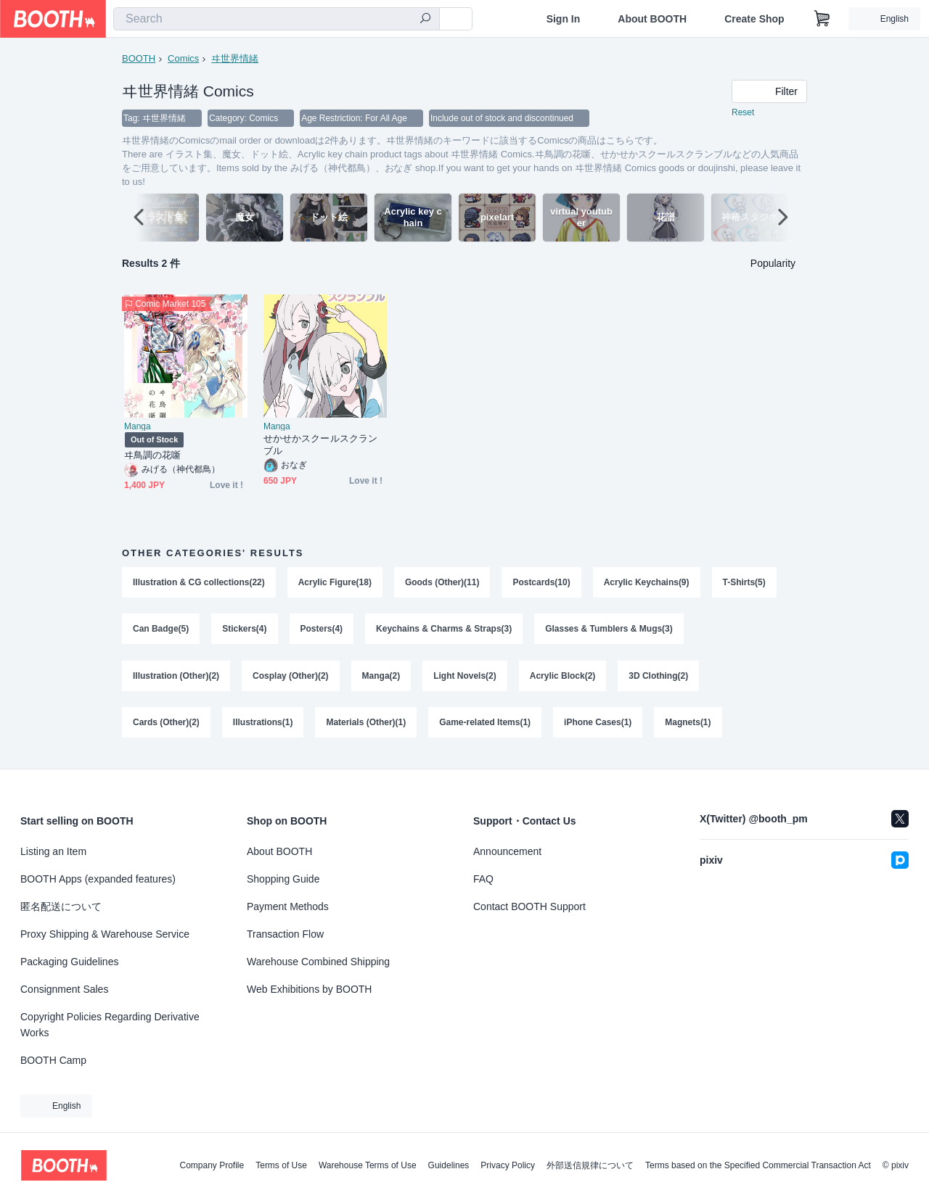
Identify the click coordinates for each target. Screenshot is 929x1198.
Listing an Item (53, 851)
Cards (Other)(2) (166, 727)
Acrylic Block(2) (563, 679)
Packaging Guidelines (69, 961)
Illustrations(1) (263, 727)
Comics (183, 58)
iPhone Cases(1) (598, 727)
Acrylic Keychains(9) (646, 583)
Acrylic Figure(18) (335, 583)
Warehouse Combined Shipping (318, 961)
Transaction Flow (285, 934)
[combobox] (276, 18)
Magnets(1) (688, 727)
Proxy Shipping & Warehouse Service (104, 934)
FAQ (483, 879)
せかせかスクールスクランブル (320, 445)
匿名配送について (61, 906)
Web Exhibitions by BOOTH (309, 989)
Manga (137, 427)
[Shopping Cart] (822, 19)
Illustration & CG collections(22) (199, 583)
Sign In (564, 19)
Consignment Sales (64, 989)
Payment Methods (288, 906)
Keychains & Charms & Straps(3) (444, 631)
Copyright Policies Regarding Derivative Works (110, 1024)
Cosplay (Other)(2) (291, 679)
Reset (743, 113)
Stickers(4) (244, 631)
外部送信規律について (590, 1165)
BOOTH (138, 58)
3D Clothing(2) (659, 679)
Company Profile (211, 1165)
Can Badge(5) (161, 631)
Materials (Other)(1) (366, 727)
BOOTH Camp (53, 1060)
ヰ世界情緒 (234, 58)
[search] (425, 19)
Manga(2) (381, 679)
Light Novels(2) (465, 679)
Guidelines (449, 1165)
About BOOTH (652, 19)
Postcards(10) (541, 583)
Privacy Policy (507, 1165)
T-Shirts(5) (745, 583)
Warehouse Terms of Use (368, 1165)
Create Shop (754, 19)
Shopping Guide (283, 879)
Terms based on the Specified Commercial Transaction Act (758, 1165)
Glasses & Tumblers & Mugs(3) (610, 631)
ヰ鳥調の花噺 (152, 455)
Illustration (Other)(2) (176, 679)
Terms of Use (281, 1165)
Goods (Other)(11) (442, 583)
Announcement (507, 851)
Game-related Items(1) (485, 727)
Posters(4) (321, 631)
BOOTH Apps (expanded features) (98, 879)
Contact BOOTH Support (529, 906)
